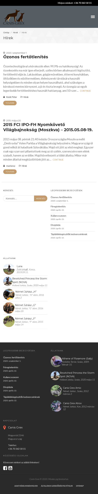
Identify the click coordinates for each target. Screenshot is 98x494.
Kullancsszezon (58, 215)
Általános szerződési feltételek (57, 486)
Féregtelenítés (58, 206)
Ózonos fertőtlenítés (25, 56)
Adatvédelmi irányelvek (26, 486)
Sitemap (80, 486)
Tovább (10, 103)
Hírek (15, 32)
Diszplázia (55, 225)
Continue (85, 91)
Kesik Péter (11, 97)
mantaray (10, 166)
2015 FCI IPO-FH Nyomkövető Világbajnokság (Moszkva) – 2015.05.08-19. (48, 127)
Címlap (6, 32)
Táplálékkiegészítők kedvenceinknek (69, 234)
